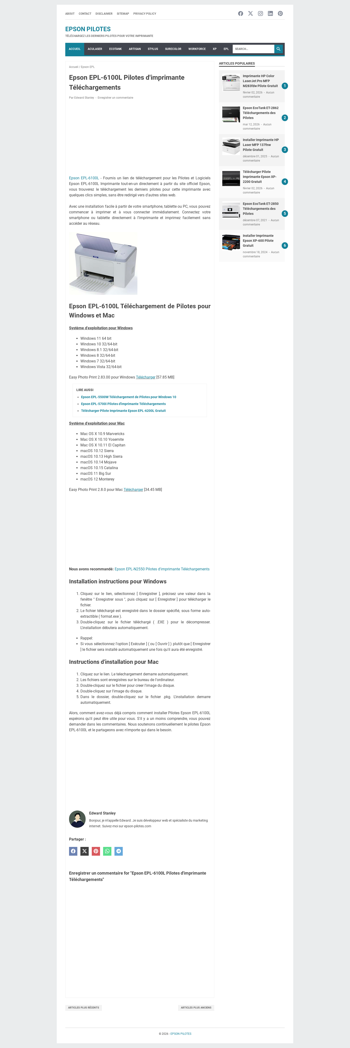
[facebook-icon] (240, 14)
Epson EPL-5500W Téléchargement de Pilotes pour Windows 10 (128, 397)
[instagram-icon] (260, 14)
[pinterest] (96, 851)
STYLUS (153, 49)
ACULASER (95, 49)
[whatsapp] (107, 851)
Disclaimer (104, 13)
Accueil (75, 49)
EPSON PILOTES (88, 29)
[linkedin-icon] (270, 14)
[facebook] (73, 851)
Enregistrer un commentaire (115, 97)
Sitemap (123, 13)
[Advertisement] (140, 138)
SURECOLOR (173, 49)
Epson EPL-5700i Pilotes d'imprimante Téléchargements (123, 404)
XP (215, 49)
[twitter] (84, 851)
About (69, 13)
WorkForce (197, 49)
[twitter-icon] (250, 14)
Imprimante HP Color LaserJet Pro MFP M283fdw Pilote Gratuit (260, 81)
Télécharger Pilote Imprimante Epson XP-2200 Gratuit (259, 177)
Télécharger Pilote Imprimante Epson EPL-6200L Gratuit (123, 411)
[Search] (253, 49)
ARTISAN (135, 49)
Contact (85, 13)
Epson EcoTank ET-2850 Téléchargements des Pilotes (261, 209)
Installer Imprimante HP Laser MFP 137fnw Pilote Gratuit (261, 145)
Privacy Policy (144, 13)
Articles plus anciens (196, 1007)
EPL (226, 49)
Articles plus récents (83, 1007)
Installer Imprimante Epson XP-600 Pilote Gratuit (258, 240)
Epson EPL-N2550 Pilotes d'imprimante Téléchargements (162, 569)
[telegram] (118, 851)
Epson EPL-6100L (84, 178)
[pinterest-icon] (280, 14)
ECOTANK (115, 49)
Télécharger (145, 377)
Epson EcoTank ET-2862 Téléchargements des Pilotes (261, 113)
